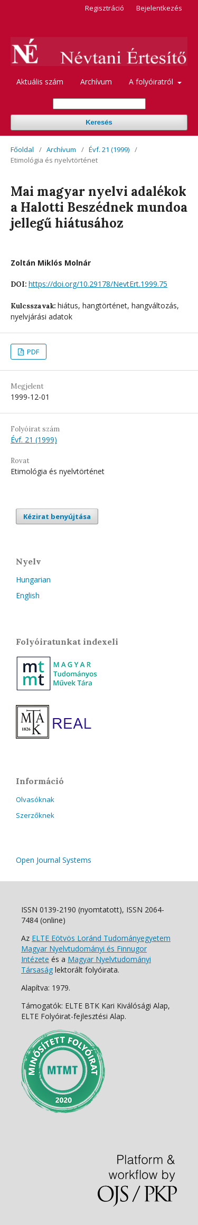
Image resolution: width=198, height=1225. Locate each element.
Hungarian (33, 579)
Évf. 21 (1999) (109, 149)
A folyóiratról (152, 82)
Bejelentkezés (159, 8)
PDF (32, 351)
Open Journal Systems (53, 860)
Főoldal (22, 149)
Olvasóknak (35, 799)
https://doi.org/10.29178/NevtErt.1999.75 (98, 284)
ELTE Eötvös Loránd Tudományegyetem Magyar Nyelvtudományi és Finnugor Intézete (96, 948)
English (28, 595)
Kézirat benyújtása (57, 516)
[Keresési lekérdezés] (99, 103)
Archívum (96, 82)
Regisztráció (104, 8)
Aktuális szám (39, 82)
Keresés (99, 122)
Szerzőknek (35, 815)
